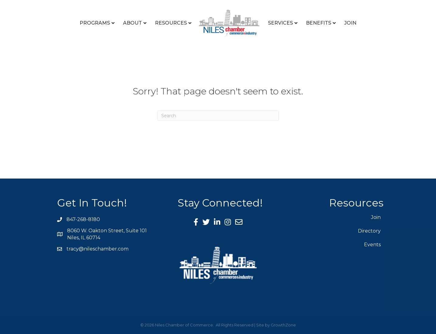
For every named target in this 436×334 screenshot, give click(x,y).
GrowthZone (283, 324)
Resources (171, 23)
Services (280, 23)
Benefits (318, 23)
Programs (95, 23)
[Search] (218, 116)
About (132, 23)
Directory (369, 231)
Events (372, 244)
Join (350, 23)
